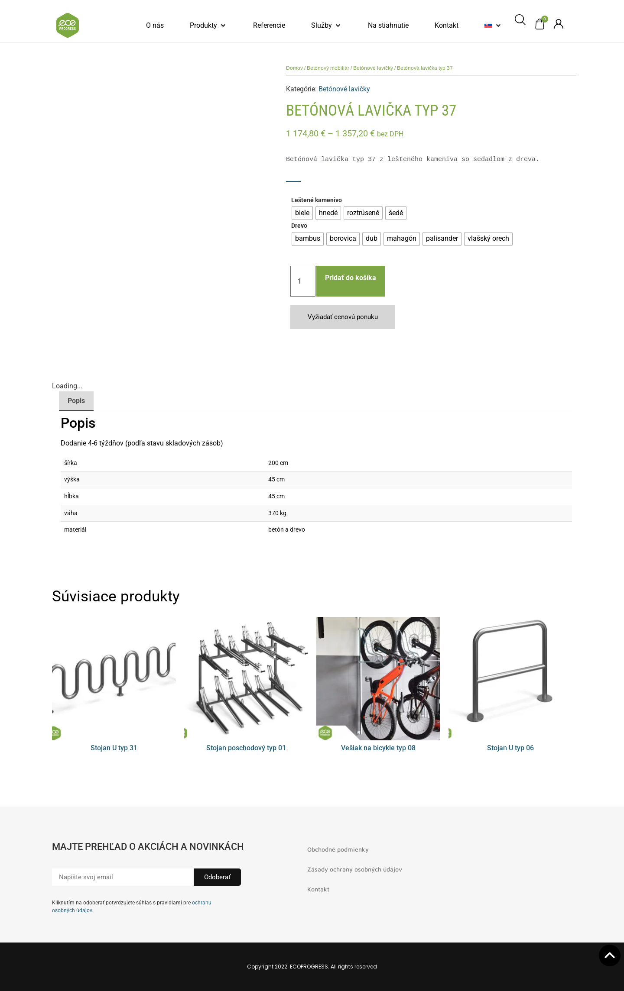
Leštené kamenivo (316, 200)
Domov (294, 68)
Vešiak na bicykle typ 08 (378, 748)
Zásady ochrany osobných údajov (354, 869)
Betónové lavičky (373, 68)
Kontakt (318, 889)
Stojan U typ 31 (114, 748)
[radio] (302, 213)
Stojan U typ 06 (510, 748)
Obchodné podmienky (338, 849)
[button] (208, 25)
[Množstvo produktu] (302, 281)
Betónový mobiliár (328, 68)
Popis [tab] (76, 401)
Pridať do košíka (350, 278)
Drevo (299, 226)
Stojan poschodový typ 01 (246, 748)
